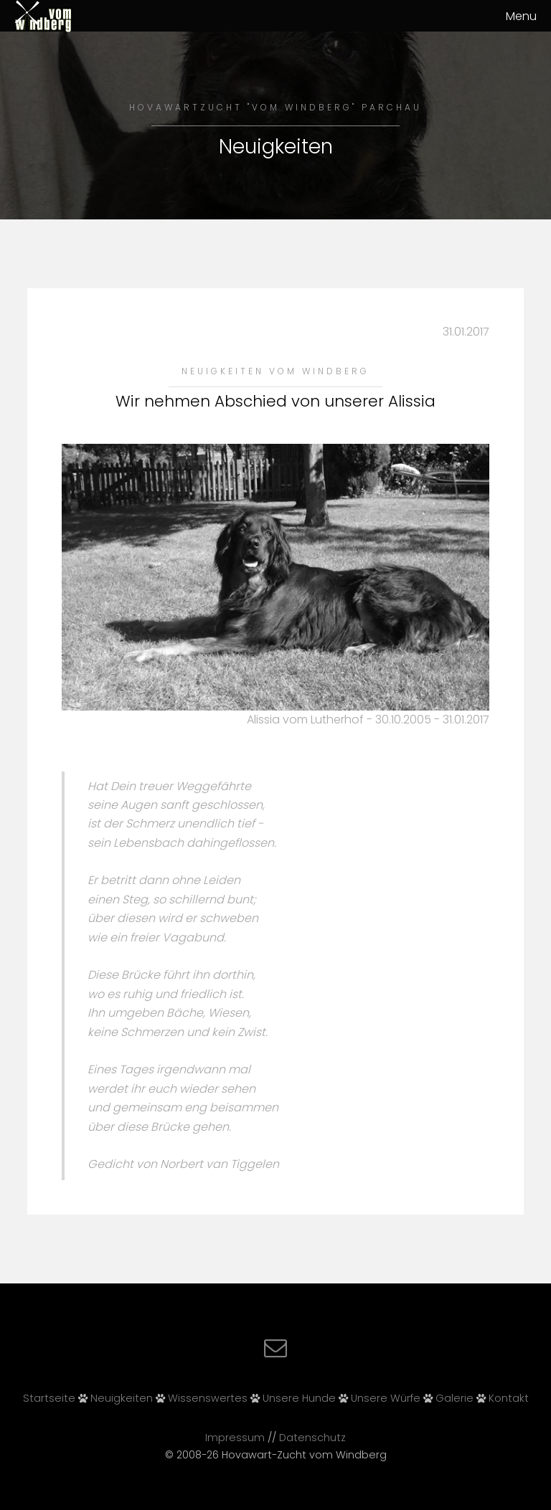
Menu (521, 16)
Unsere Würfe (385, 1398)
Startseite (49, 1398)
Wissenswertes (208, 1398)
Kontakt (509, 1398)
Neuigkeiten (121, 1398)
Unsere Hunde (299, 1398)
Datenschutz (312, 1437)
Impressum (235, 1437)
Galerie (454, 1398)
